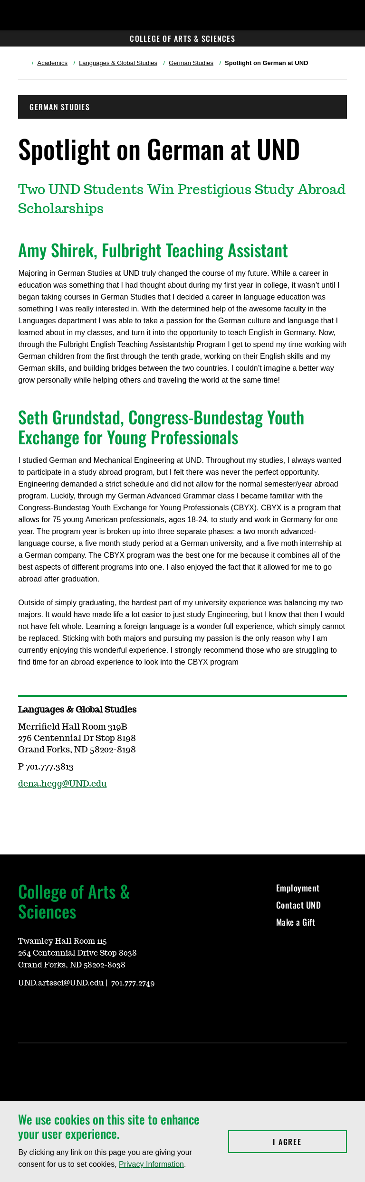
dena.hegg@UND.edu (62, 784)
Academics (52, 62)
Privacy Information (151, 1164)
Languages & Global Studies (118, 62)
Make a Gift (296, 922)
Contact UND (298, 905)
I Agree (309, 1141)
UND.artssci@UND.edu (61, 983)
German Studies (191, 62)
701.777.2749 (133, 983)
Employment (298, 888)
